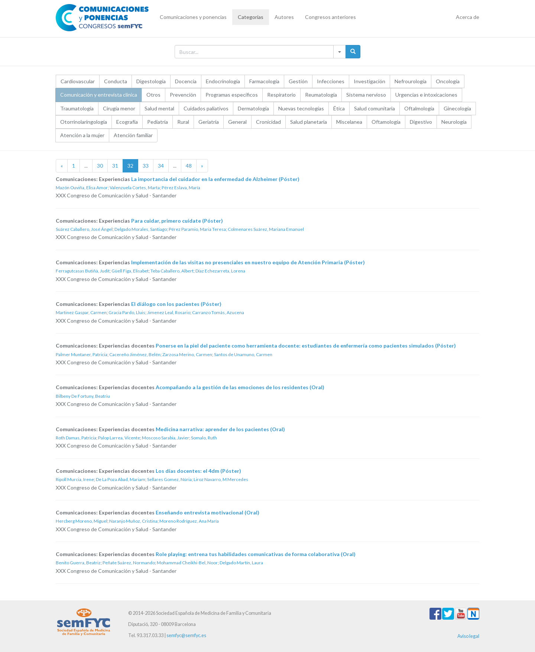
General (237, 122)
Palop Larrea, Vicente (119, 437)
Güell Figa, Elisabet (130, 271)
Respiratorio (281, 94)
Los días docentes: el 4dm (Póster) (198, 471)
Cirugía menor (119, 108)
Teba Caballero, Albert (172, 271)
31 (115, 165)
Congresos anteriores (330, 17)
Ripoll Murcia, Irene (75, 479)
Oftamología (386, 122)
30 (100, 165)
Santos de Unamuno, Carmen (243, 354)
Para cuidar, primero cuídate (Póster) (177, 220)
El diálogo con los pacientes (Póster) (176, 304)
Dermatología (253, 108)
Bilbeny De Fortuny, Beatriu (83, 396)
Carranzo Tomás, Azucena (218, 312)
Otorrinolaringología (83, 122)
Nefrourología (411, 81)
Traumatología (77, 108)
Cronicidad (268, 122)
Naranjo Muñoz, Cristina (133, 521)
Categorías (250, 17)
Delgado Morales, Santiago (140, 229)
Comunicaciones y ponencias (193, 17)
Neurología (454, 122)
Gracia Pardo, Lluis (126, 312)
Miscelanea (349, 122)
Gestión (298, 81)
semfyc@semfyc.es (186, 635)
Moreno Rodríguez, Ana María (189, 521)
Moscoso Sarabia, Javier (165, 437)
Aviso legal (468, 636)
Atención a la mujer (82, 135)
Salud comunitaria (374, 108)
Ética (339, 108)
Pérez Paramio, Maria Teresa (197, 229)
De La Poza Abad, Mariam (120, 479)
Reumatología (321, 94)
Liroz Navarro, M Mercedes (221, 479)
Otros (153, 94)
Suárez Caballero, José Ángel (84, 229)
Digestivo (421, 122)
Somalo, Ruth (204, 437)
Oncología (448, 81)
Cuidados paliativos (206, 108)
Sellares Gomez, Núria (169, 479)
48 (189, 165)
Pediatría (157, 122)
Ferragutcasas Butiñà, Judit (83, 271)
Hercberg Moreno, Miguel (81, 521)
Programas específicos (231, 94)
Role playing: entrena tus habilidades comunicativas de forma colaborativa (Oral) (256, 554)
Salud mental (159, 108)
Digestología (151, 81)
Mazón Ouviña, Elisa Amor (82, 187)
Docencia (186, 81)
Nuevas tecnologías (301, 108)
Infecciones (330, 81)
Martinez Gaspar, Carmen (81, 312)
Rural (183, 122)
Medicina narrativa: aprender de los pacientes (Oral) (220, 429)
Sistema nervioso (366, 94)
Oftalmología (419, 108)
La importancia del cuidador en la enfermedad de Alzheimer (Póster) (215, 179)
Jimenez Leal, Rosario (168, 312)
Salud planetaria (308, 122)
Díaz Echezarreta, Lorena (220, 271)
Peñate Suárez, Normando (129, 562)
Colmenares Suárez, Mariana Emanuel (266, 229)
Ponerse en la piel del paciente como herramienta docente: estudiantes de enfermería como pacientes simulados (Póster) (306, 345)
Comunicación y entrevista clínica (98, 94)
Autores (284, 17)
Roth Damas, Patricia (76, 437)
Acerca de (467, 17)
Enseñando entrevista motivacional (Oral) (207, 512)
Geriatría (208, 122)
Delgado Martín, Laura (241, 562)
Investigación (369, 81)
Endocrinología (223, 81)
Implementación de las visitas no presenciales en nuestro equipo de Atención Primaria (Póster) (248, 262)
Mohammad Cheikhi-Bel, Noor (187, 562)
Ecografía (127, 122)
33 (146, 165)
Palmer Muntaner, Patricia (81, 354)
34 (161, 165)
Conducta (115, 81)
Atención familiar (133, 135)
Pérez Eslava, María (181, 187)
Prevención (183, 94)
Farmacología (264, 81)
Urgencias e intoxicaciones (426, 94)
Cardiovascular (78, 81)
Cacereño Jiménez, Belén (134, 354)
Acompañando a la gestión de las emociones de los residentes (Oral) (240, 387)
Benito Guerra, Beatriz (78, 562)
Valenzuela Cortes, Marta (135, 187)
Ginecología (457, 108)
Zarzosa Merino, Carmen (187, 354)
